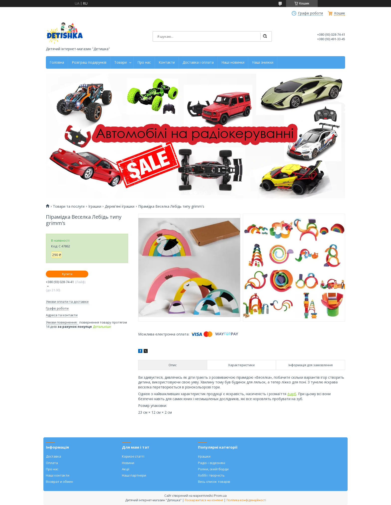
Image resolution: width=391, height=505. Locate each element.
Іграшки (94, 206)
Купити (67, 274)
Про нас (144, 62)
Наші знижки (262, 62)
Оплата (52, 463)
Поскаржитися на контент (204, 500)
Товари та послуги (69, 206)
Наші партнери (134, 475)
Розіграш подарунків (89, 62)
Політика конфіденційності (246, 500)
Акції (125, 469)
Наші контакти (57, 475)
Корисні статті (133, 456)
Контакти (167, 62)
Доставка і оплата (198, 62)
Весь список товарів (214, 481)
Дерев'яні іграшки (119, 206)
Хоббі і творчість (211, 475)
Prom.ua (220, 495)
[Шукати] (264, 36)
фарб (291, 393)
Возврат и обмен (59, 481)
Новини (128, 463)
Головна (57, 62)
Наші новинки (232, 62)
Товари (120, 62)
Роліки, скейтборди (213, 469)
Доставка (53, 456)
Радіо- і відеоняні (211, 463)
